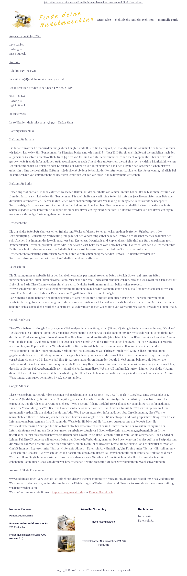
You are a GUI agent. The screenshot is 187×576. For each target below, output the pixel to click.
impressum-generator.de (67, 492)
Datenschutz (145, 520)
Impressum (145, 515)
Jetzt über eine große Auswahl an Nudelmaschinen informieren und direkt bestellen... (93, 2)
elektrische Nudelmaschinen (134, 19)
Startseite (104, 19)
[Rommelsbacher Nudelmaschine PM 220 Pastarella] (65, 543)
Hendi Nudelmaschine (21, 514)
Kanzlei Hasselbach (101, 492)
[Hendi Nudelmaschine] (65, 522)
